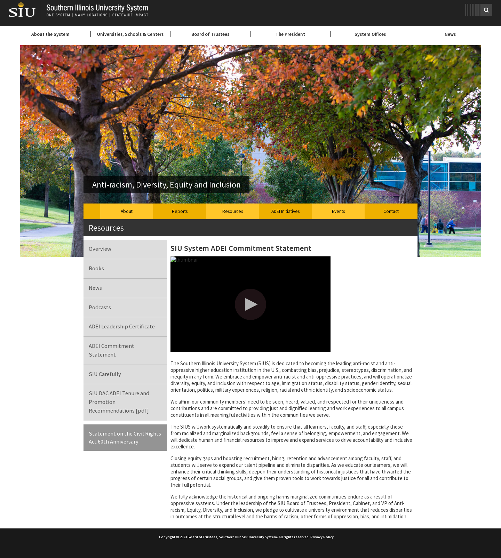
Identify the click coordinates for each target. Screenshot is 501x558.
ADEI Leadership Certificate (122, 326)
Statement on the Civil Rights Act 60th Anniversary (125, 437)
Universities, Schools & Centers (130, 34)
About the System (50, 34)
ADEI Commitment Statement (111, 350)
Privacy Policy (322, 537)
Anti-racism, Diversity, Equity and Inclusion (166, 184)
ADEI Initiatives (285, 211)
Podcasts (100, 307)
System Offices (370, 34)
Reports (180, 211)
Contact (391, 211)
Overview (100, 249)
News (450, 34)
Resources (232, 211)
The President (290, 34)
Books (96, 268)
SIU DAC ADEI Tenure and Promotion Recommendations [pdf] (119, 402)
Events (338, 211)
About (127, 211)
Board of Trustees (210, 34)
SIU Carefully (105, 374)
